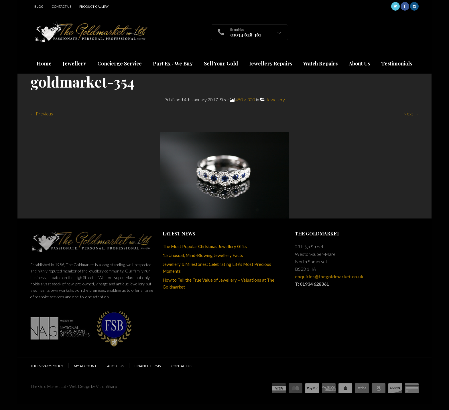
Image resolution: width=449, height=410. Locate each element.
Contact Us (61, 6)
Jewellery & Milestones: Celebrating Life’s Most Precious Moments (217, 268)
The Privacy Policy (46, 366)
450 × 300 (245, 99)
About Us (115, 366)
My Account (85, 366)
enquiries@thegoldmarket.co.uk (329, 276)
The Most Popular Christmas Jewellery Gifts (205, 246)
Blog (39, 6)
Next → (411, 113)
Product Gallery (94, 6)
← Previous (41, 113)
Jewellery (275, 99)
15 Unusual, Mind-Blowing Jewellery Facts (203, 255)
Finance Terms (148, 366)
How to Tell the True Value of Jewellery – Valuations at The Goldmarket (218, 283)
